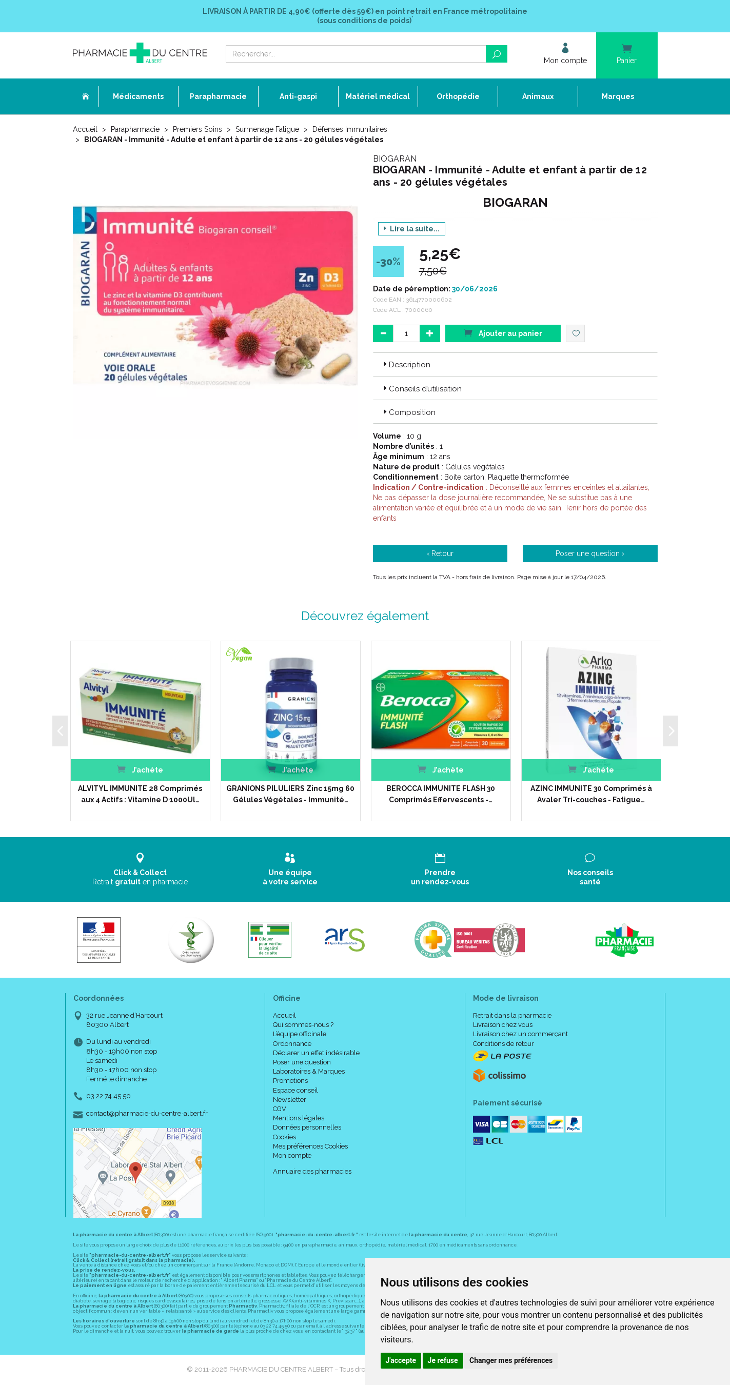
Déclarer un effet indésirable (316, 1053)
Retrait (140, 869)
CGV (279, 1109)
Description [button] (405, 364)
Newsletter (289, 1099)
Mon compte (292, 1155)
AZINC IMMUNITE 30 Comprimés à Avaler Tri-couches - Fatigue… (591, 794)
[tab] (515, 364)
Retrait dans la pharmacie (512, 1015)
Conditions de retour (503, 1043)
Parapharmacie (135, 129)
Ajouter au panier (503, 333)
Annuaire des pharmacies (312, 1171)
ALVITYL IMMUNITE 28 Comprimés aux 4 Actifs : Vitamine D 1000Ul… (140, 794)
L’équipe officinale (299, 1034)
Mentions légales (298, 1118)
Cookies (284, 1137)
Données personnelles (307, 1127)
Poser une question (302, 1062)
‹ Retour (440, 553)
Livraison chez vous (502, 1024)
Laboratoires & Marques (309, 1071)
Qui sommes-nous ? (303, 1024)
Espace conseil (295, 1090)
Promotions (290, 1080)
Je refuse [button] (443, 1360)
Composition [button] (408, 412)
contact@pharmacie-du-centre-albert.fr (147, 1113)
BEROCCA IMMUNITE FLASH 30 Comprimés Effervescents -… (440, 794)
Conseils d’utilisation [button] (421, 388)
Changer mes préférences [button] (511, 1360)
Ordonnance (292, 1043)
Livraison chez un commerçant (520, 1034)
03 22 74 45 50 (108, 1096)
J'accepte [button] (401, 1360)
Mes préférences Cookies (310, 1146)
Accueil (85, 129)
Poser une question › (590, 553)
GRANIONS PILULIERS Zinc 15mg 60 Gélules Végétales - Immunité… (290, 794)
